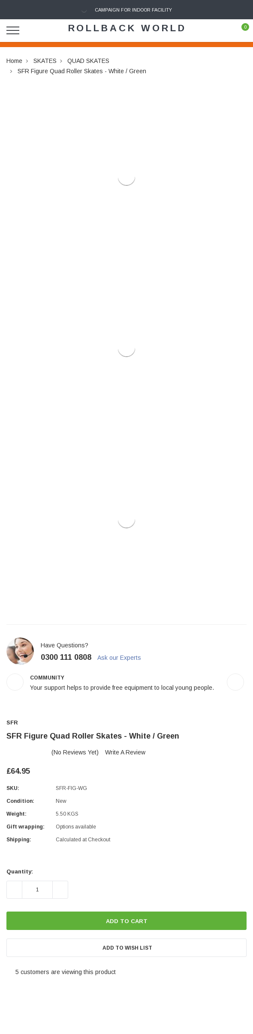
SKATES (45, 60)
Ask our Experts (123, 657)
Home (14, 60)
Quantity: (19, 871)
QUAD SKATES (88, 60)
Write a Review (125, 752)
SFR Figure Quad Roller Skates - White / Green (82, 71)
